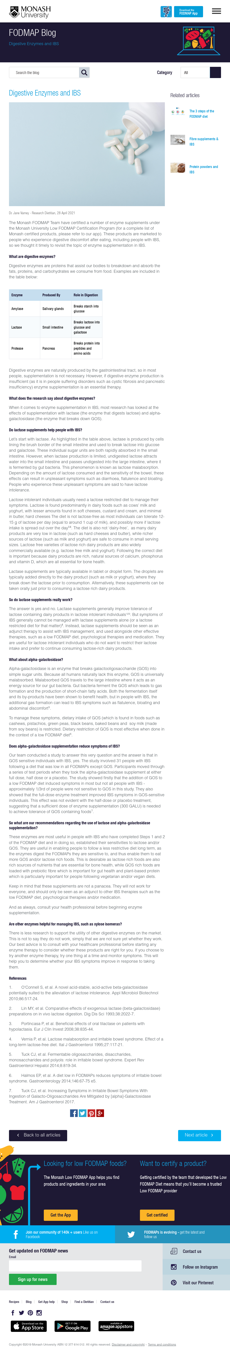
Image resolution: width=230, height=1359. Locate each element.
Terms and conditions (162, 1345)
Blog (28, 1302)
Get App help (46, 1302)
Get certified (157, 1215)
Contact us (192, 1251)
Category (164, 72)
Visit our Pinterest (198, 1282)
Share (74, 1113)
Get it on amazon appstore (116, 1326)
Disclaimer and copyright (128, 1345)
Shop (64, 1302)
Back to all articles (38, 1135)
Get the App (61, 1215)
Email (12, 1257)
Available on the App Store (28, 1326)
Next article (199, 1135)
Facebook (13, 1313)
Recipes (14, 1302)
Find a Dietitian (84, 1302)
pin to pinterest (91, 1113)
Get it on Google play (72, 1326)
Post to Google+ (100, 1113)
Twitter (21, 1313)
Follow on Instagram (200, 1267)
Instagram (39, 1313)
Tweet (82, 1113)
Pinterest (30, 1313)
